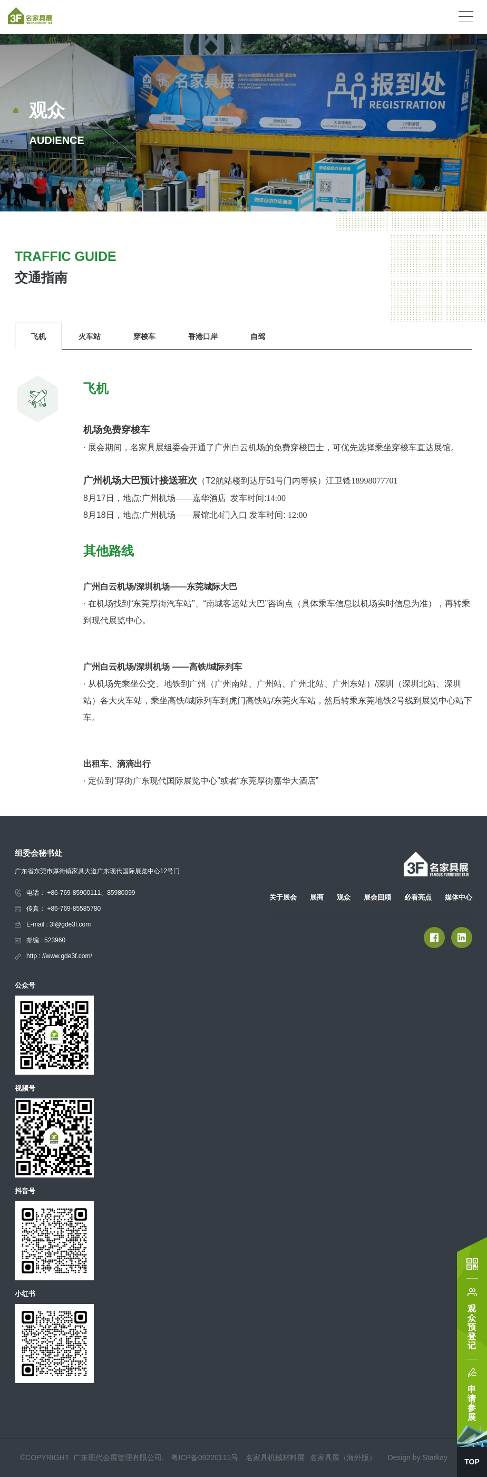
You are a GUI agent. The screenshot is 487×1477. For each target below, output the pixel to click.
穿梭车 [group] (144, 336)
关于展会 (283, 897)
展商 (317, 897)
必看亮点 (418, 897)
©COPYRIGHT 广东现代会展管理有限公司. (93, 1457)
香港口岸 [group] (203, 336)
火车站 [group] (90, 336)
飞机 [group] (38, 336)
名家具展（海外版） (343, 1457)
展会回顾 (377, 897)
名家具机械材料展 (275, 1457)
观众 (343, 897)
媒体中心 (458, 897)
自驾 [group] (257, 336)
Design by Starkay (417, 1457)
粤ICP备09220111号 (205, 1457)
